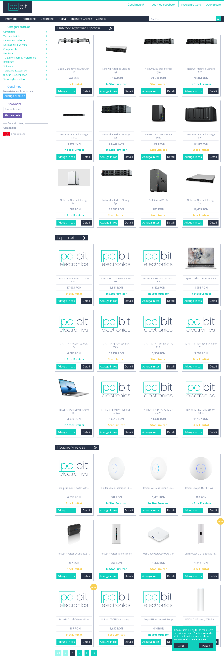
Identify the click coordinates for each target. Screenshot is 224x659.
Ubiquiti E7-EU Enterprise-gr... (116, 619)
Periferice (8, 53)
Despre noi (47, 19)
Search (218, 18)
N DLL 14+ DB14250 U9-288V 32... (201, 345)
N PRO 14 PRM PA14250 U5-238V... (116, 411)
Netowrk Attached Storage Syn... (116, 70)
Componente (10, 49)
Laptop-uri (65, 238)
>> (93, 653)
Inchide (206, 645)
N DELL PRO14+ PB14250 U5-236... (116, 280)
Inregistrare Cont (191, 5)
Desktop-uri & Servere (15, 44)
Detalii (86, 91)
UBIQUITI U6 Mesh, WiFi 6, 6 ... (201, 619)
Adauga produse (14, 96)
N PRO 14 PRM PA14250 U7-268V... (159, 411)
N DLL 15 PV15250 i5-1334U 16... (74, 411)
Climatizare (9, 31)
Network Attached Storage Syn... (116, 136)
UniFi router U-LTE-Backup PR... (201, 553)
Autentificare (213, 5)
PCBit (17, 7)
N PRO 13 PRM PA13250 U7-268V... (201, 411)
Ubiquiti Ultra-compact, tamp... (158, 619)
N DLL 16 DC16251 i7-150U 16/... (74, 345)
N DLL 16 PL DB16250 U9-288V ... (116, 345)
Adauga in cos (66, 91)
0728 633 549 (18, 133)
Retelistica (8, 62)
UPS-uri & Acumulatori (15, 74)
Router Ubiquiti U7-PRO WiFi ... (201, 488)
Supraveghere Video (14, 79)
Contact (101, 19)
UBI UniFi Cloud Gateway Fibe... (74, 619)
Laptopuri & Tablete (14, 40)
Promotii (11, 19)
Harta (62, 19)
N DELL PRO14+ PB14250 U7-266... (158, 280)
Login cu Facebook (163, 5)
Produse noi (29, 19)
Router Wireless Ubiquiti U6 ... (116, 488)
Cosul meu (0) (136, 5)
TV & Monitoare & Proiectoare (19, 57)
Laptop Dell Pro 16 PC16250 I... (201, 278)
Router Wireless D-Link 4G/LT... (74, 553)
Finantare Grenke (81, 19)
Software (8, 66)
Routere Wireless (71, 447)
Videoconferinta (11, 36)
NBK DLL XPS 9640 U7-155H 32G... (74, 280)
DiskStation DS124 (158, 200)
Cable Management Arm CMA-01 (74, 70)
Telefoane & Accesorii (15, 70)
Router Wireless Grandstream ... (116, 555)
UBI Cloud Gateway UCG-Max (158, 553)
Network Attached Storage (78, 28)
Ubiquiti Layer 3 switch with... (74, 488)
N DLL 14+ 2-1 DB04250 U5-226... (159, 345)
